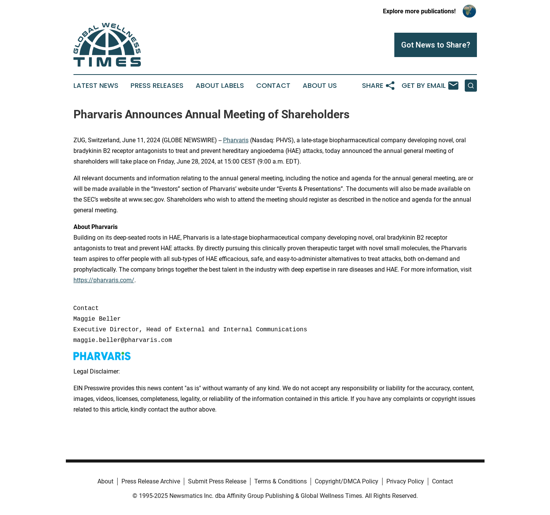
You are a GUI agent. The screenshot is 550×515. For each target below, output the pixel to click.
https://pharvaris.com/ (103, 280)
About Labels (220, 85)
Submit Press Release (217, 481)
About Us (320, 85)
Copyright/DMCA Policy (346, 481)
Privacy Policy (405, 481)
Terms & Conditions (280, 481)
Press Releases (157, 85)
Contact (273, 85)
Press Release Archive (150, 481)
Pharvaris (236, 140)
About (105, 481)
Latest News (95, 85)
